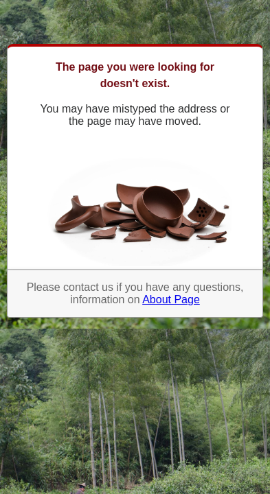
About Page (171, 299)
